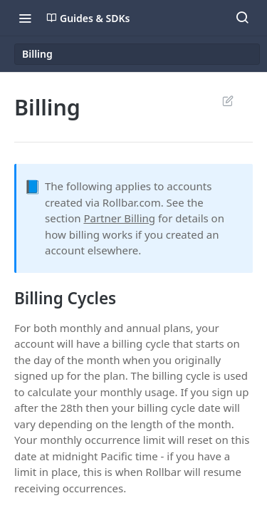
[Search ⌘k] (242, 17)
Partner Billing (119, 218)
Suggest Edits (227, 100)
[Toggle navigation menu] (25, 17)
